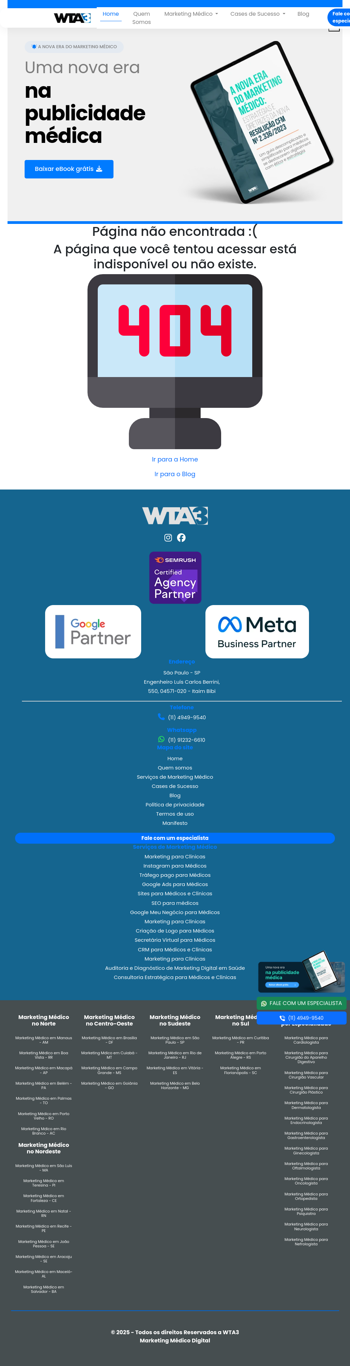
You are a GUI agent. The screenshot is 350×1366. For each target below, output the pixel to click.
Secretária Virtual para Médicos (175, 939)
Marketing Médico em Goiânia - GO (109, 1085)
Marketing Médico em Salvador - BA (44, 1289)
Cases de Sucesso (175, 786)
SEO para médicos (174, 903)
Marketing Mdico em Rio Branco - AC (43, 1131)
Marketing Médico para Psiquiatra (306, 1211)
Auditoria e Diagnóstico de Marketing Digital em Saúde (175, 968)
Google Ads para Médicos (175, 884)
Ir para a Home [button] (175, 459)
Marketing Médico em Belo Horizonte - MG (175, 1085)
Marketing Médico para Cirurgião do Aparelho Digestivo (306, 1057)
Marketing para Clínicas (175, 856)
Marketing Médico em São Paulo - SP (175, 1040)
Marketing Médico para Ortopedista (306, 1196)
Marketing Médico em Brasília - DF (109, 1040)
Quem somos (175, 767)
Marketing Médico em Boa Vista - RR (43, 1055)
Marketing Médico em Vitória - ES (175, 1070)
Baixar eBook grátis (69, 169)
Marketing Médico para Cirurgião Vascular (306, 1075)
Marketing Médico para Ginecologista (306, 1150)
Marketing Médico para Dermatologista (306, 1105)
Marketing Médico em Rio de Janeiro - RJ (174, 1055)
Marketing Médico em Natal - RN (43, 1213)
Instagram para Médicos (175, 865)
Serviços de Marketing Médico (175, 776)
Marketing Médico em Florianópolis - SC (240, 1070)
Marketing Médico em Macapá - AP (43, 1070)
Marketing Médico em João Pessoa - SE (43, 1244)
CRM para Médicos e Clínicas (175, 949)
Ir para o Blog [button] (174, 474)
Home (111, 14)
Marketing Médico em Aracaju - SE (44, 1259)
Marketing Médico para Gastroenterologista (306, 1135)
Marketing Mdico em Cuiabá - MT (109, 1055)
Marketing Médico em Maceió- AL (43, 1274)
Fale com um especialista (175, 838)
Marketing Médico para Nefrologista (306, 1241)
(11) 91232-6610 (181, 740)
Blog (303, 14)
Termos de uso (175, 813)
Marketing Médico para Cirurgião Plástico (306, 1090)
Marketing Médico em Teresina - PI (44, 1183)
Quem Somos (141, 18)
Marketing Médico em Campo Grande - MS (109, 1070)
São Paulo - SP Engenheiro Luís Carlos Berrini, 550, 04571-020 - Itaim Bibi (182, 682)
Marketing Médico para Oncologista (306, 1181)
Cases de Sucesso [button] (255, 14)
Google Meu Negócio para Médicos (175, 912)
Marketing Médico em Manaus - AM (43, 1040)
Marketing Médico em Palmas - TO (44, 1100)
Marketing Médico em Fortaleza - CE (44, 1198)
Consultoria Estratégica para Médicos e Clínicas (175, 977)
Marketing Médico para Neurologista (306, 1226)
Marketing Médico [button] (189, 14)
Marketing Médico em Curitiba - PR (240, 1040)
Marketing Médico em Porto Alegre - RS (240, 1055)
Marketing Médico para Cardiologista (306, 1040)
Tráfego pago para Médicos (175, 875)
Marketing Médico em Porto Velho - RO (43, 1116)
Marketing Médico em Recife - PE (44, 1228)
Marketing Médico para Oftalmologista (306, 1166)
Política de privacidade (175, 804)
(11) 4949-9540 (182, 717)
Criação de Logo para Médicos (175, 930)
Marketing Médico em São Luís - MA (43, 1168)
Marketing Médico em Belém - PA (43, 1085)
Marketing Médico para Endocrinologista (306, 1120)
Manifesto (174, 823)
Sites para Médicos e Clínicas (175, 893)
